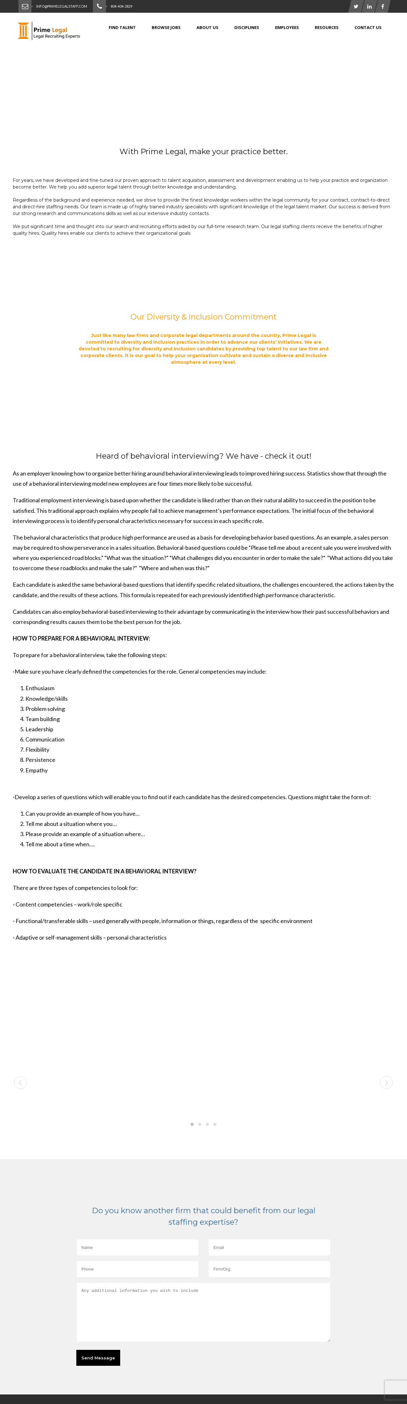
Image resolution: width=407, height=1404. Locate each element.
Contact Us (368, 27)
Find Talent (122, 27)
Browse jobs (166, 27)
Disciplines (246, 27)
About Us (207, 27)
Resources (327, 27)
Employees (287, 27)
